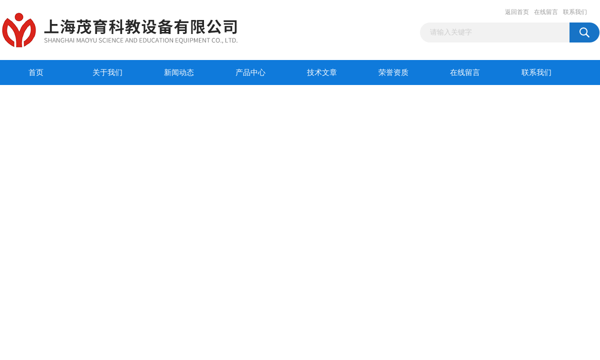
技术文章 (322, 72)
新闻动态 (179, 72)
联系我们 (575, 12)
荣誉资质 (393, 72)
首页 (36, 72)
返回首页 (517, 12)
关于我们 (107, 72)
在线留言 (546, 12)
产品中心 (251, 72)
